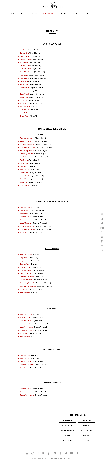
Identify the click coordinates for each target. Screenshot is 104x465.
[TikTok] (102, 219)
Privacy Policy (65, 458)
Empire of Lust (25, 264)
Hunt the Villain (25, 110)
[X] (102, 250)
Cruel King (23, 50)
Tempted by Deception (27, 144)
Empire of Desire (26, 207)
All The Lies (24, 210)
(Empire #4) (34, 264)
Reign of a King (25, 267)
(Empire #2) (33, 258)
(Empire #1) (36, 254)
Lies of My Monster (26, 154)
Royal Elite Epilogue (27, 72)
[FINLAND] (86, 435)
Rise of (22, 321)
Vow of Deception (26, 141)
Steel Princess (25, 56)
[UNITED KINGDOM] (67, 430)
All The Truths (25, 214)
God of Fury (24, 182)
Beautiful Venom (25, 113)
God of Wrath (24, 176)
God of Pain (24, 173)
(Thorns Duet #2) (35, 368)
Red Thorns (24, 160)
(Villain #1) (34, 292)
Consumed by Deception (28, 147)
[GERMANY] (86, 425)
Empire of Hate (25, 261)
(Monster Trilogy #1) (41, 395)
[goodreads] (102, 232)
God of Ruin (24, 179)
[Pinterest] (102, 241)
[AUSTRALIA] (86, 421)
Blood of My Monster (27, 151)
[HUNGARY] (86, 440)
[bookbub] (102, 228)
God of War (24, 232)
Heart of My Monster (27, 157)
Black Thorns (24, 163)
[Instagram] (102, 214)
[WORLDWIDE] (67, 421)
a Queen (28, 321)
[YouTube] (71, 453)
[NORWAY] (67, 435)
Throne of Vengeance (27, 138)
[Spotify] (102, 237)
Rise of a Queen (25, 270)
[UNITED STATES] (67, 425)
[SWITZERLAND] (67, 440)
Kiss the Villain (25, 292)
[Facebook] (102, 223)
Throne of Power (25, 135)
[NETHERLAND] (86, 430)
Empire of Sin (24, 166)
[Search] (95, 11)
